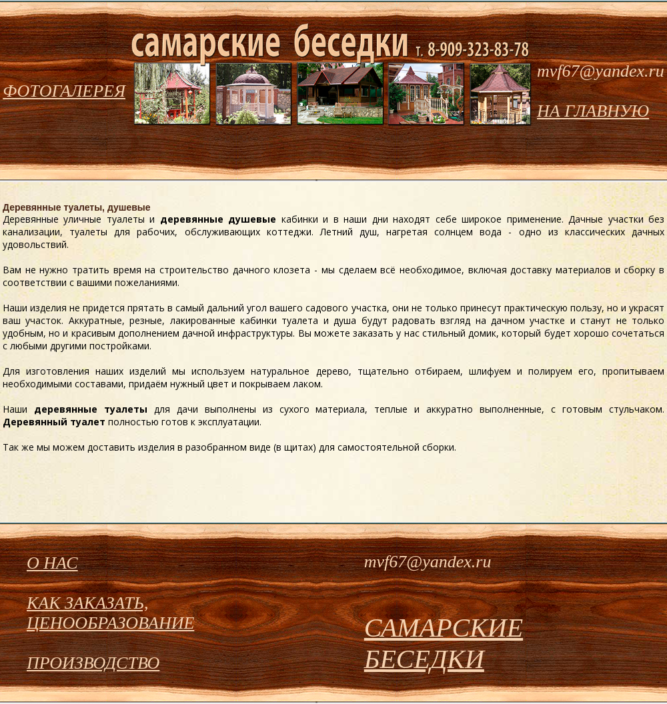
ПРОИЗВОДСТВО (93, 663)
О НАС (52, 563)
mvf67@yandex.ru (600, 71)
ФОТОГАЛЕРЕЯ (64, 91)
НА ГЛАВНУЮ (593, 111)
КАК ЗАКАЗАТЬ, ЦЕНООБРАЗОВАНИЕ (110, 613)
